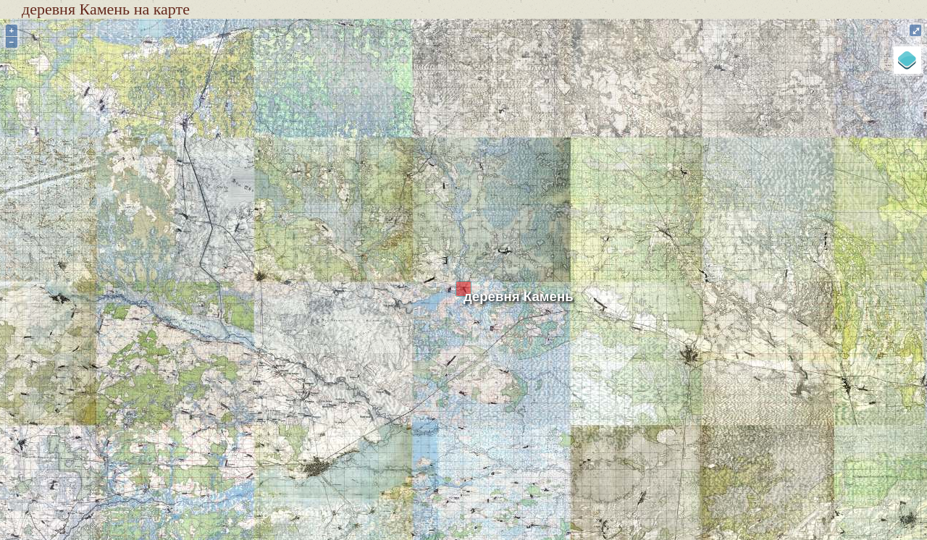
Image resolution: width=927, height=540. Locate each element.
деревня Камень (519, 296)
